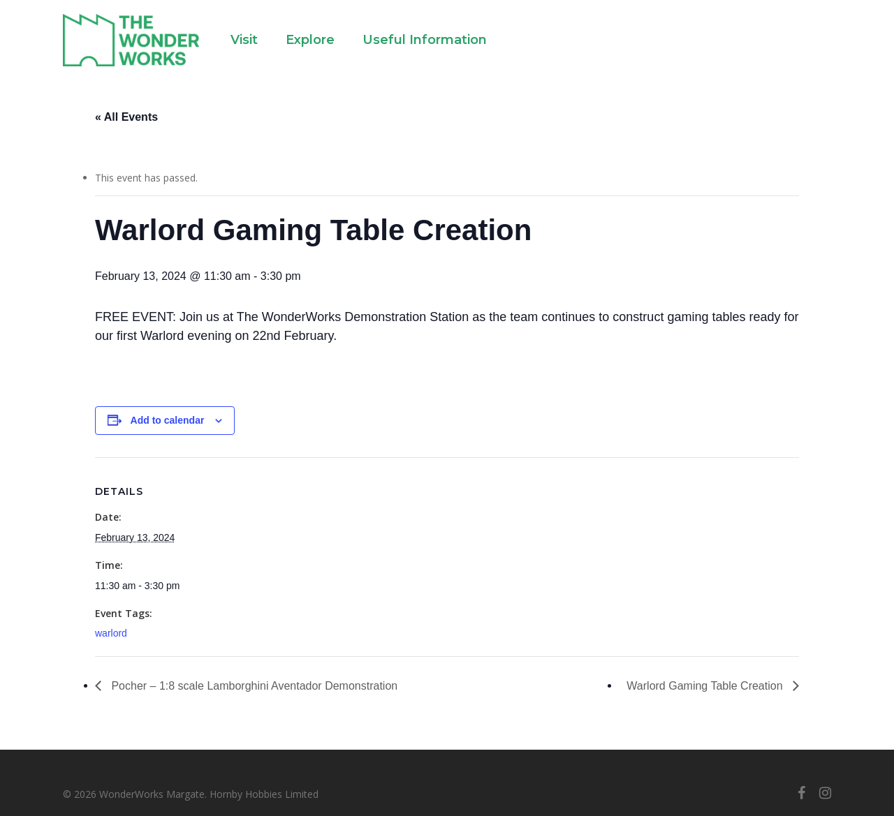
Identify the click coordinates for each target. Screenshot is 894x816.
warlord (111, 633)
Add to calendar (168, 420)
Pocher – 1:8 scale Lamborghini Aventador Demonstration (252, 686)
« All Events (126, 117)
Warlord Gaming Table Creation (706, 686)
